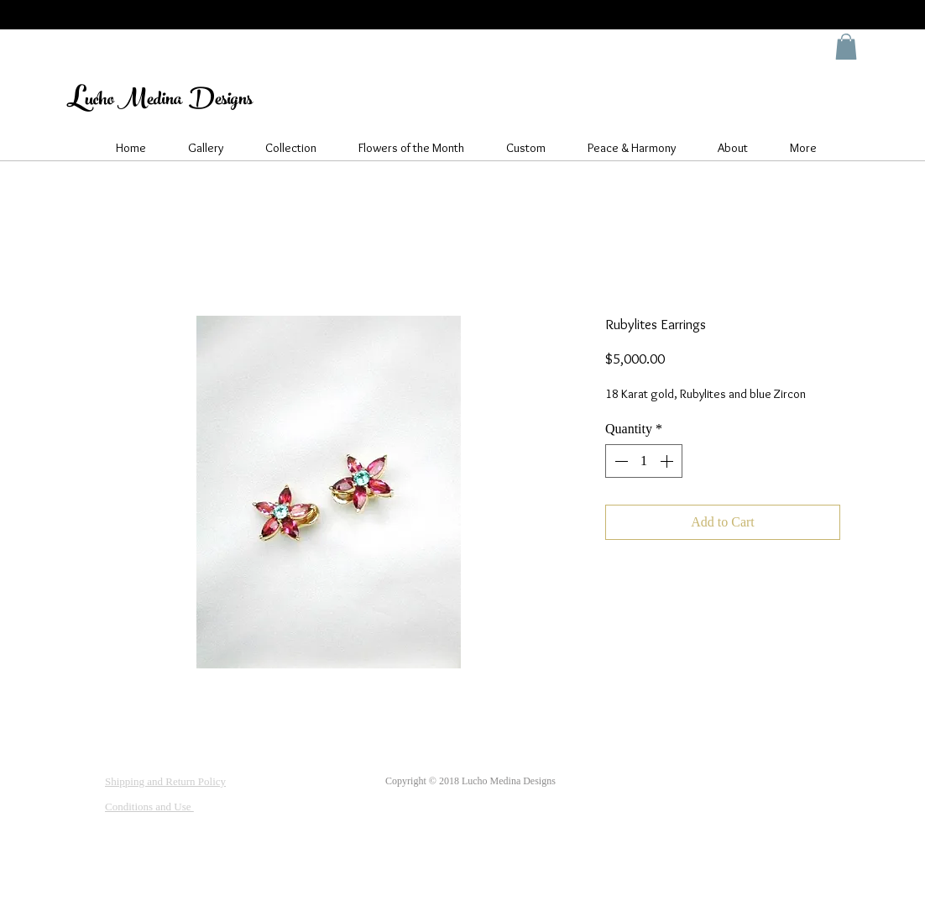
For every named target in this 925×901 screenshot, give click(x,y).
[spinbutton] (643, 461)
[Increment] (668, 461)
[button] (846, 47)
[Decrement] (619, 461)
